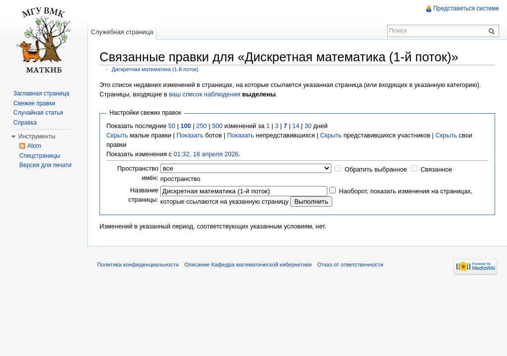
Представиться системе (466, 8)
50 (171, 126)
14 (295, 126)
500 (217, 126)
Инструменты (36, 136)
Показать (189, 135)
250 (201, 126)
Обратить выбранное (376, 169)
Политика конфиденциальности (138, 264)
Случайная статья (38, 112)
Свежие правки (34, 103)
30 (307, 126)
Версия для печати (45, 165)
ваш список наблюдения (204, 94)
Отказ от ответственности (350, 264)
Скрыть (117, 135)
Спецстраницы (39, 155)
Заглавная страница (41, 93)
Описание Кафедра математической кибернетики (247, 264)
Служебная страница (122, 32)
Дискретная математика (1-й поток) (155, 69)
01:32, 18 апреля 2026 (206, 154)
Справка (25, 122)
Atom (34, 145)
